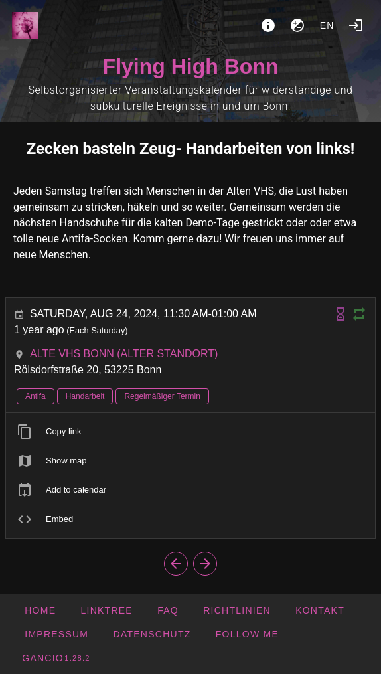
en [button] (327, 25)
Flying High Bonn (191, 66)
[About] (268, 25)
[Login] (355, 25)
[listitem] (190, 431)
